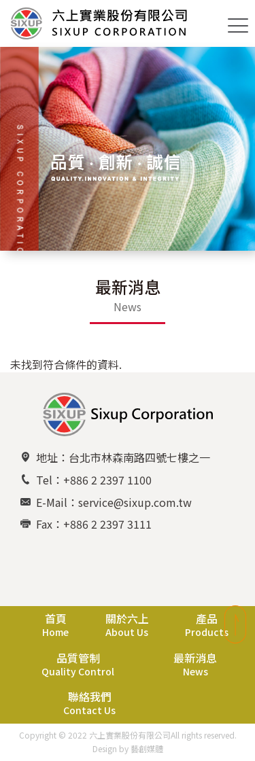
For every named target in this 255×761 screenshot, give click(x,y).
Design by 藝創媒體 (127, 748)
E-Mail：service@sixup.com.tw (114, 502)
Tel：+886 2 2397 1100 (94, 480)
